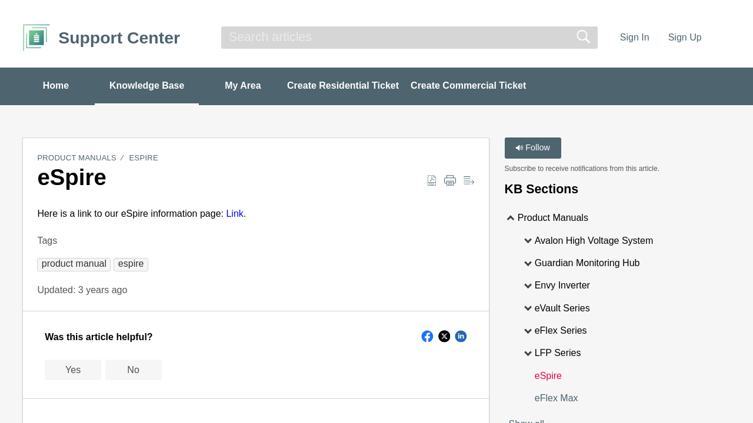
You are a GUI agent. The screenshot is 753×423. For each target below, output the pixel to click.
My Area (245, 85)
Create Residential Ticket (346, 85)
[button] (74, 263)
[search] (409, 37)
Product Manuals (76, 158)
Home (56, 85)
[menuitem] (723, 37)
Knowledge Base (148, 85)
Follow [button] (532, 148)
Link (234, 214)
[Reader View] (469, 181)
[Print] (450, 181)
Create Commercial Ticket (471, 85)
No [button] (133, 370)
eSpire (143, 158)
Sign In (634, 37)
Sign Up (685, 37)
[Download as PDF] (432, 181)
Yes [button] (73, 370)
